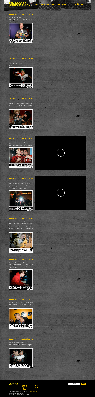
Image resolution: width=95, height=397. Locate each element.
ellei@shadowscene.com (33, 391)
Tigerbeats (24, 385)
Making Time (24, 384)
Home (36, 383)
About (37, 4)
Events (64, 4)
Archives (24, 389)
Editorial (24, 388)
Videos (53, 4)
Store (58, 4)
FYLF (23, 387)
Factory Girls (25, 386)
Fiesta (23, 383)
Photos (43, 4)
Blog (48, 4)
